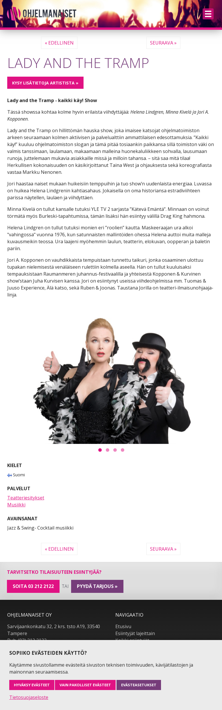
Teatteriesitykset (25, 498)
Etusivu (123, 626)
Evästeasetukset (138, 684)
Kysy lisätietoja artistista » (45, 83)
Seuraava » (163, 43)
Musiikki (16, 504)
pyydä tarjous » (97, 586)
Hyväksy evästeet (32, 684)
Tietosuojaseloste (28, 697)
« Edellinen (59, 43)
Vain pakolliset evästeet (85, 684)
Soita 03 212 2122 (33, 586)
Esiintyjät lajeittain (135, 633)
